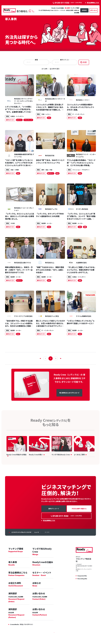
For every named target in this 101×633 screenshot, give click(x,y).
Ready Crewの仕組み (58, 8)
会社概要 (76, 13)
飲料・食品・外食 (47, 170)
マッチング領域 (74, 8)
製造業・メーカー (47, 223)
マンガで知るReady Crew (46, 10)
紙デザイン (51, 173)
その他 (13, 223)
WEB (49, 118)
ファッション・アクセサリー (81, 170)
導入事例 (67, 8)
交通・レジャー (46, 114)
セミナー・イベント (59, 10)
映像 (85, 227)
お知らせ (76, 10)
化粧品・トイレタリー (17, 116)
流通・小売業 (15, 170)
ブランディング (28, 120)
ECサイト (19, 120)
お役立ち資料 (69, 10)
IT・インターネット (78, 114)
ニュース (36, 532)
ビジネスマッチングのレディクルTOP (21, 532)
